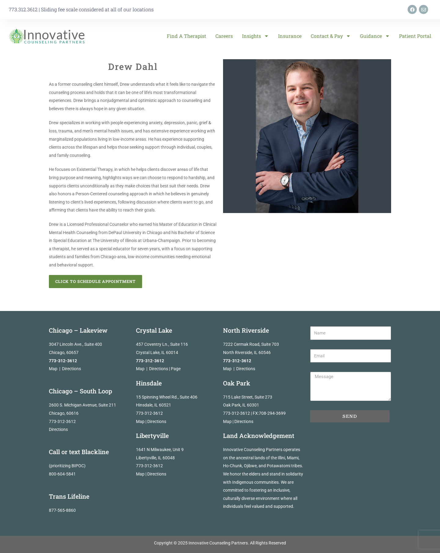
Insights (255, 36)
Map (53, 368)
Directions (71, 368)
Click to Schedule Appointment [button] (95, 281)
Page (176, 368)
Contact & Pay (331, 36)
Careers (224, 36)
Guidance (375, 36)
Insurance (290, 36)
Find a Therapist (186, 36)
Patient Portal (415, 36)
